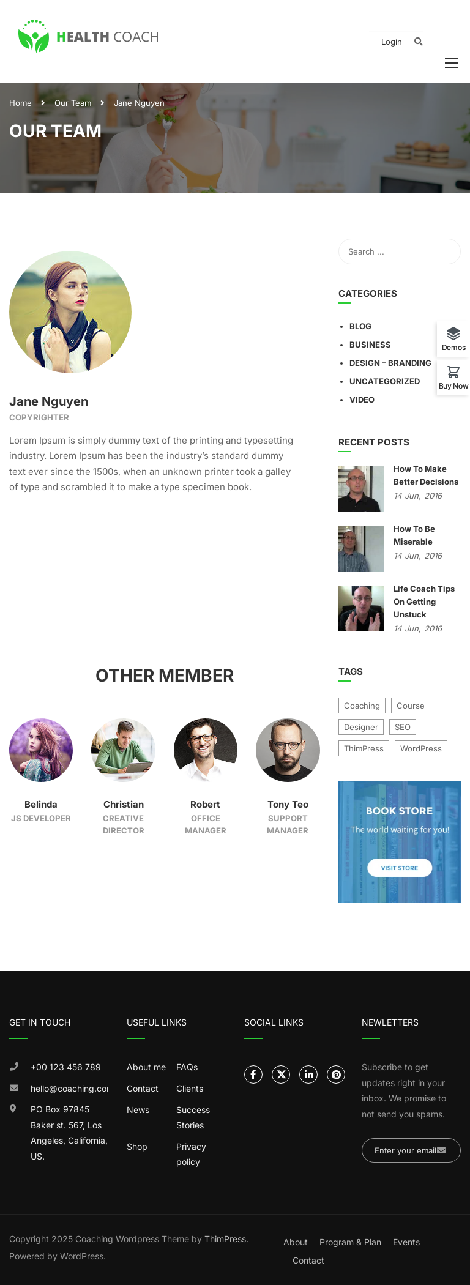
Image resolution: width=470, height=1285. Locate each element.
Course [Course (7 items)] (411, 705)
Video (362, 399)
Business (370, 344)
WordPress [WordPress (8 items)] (421, 748)
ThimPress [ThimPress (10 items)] (364, 748)
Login (391, 42)
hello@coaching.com (69, 1088)
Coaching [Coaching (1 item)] (362, 705)
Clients (189, 1088)
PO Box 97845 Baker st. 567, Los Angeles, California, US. (69, 1132)
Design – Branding (390, 363)
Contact (143, 1088)
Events (406, 1242)
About (295, 1242)
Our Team (72, 103)
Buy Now (454, 385)
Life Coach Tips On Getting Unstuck (424, 601)
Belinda (41, 804)
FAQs (187, 1067)
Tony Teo (287, 804)
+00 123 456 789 (66, 1067)
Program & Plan (350, 1242)
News (138, 1109)
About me (146, 1067)
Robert (205, 804)
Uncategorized (384, 381)
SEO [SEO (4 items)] (403, 727)
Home (20, 103)
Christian (123, 804)
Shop (137, 1146)
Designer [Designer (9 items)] (361, 727)
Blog (360, 326)
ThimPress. (226, 1239)
